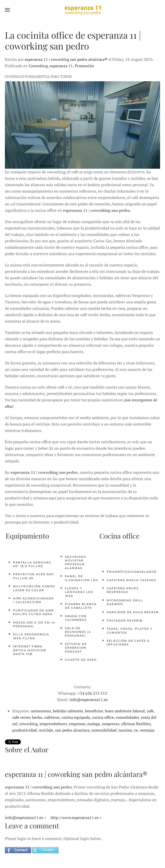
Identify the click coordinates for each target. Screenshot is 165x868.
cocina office (103, 717)
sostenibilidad (104, 730)
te (136, 730)
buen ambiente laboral (125, 711)
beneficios (94, 711)
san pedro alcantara (72, 730)
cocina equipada (76, 717)
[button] (7, 10)
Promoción (84, 65)
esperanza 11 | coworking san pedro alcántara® (66, 59)
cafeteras (52, 717)
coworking (28, 723)
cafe (150, 711)
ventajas (147, 730)
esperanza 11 (61, 65)
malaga (93, 723)
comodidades (127, 717)
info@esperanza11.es (89, 699)
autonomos (41, 711)
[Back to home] (82, 10)
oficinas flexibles (136, 723)
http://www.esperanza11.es (75, 817)
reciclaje (46, 730)
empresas (77, 723)
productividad (24, 730)
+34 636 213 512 (92, 693)
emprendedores (53, 723)
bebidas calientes (68, 711)
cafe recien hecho (27, 717)
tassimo (125, 730)
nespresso (110, 723)
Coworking (38, 65)
